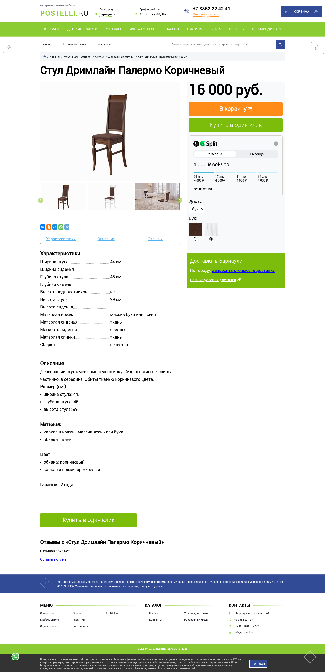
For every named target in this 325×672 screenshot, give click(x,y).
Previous (40, 200)
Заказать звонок (206, 14)
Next (179, 200)
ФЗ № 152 (112, 613)
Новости (154, 613)
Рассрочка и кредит (197, 619)
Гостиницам (80, 626)
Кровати (51, 29)
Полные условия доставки (213, 279)
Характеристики (61, 239)
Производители (266, 29)
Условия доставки (74, 44)
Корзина (301, 12)
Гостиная (195, 29)
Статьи (77, 613)
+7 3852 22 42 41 (211, 8)
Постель (236, 29)
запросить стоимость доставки (243, 270)
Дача (216, 29)
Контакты (104, 44)
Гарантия (79, 619)
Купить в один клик (236, 125)
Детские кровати (82, 29)
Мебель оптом (49, 619)
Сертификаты (49, 626)
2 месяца (215, 154)
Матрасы (113, 29)
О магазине (47, 613)
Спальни (171, 29)
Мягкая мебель (142, 29)
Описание (106, 239)
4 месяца (256, 154)
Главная (45, 44)
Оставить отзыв (53, 559)
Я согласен (258, 663)
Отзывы (155, 239)
